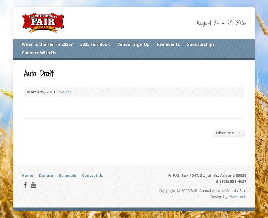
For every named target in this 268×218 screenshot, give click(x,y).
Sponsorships (201, 44)
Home (27, 175)
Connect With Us (39, 53)
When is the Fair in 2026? (47, 44)
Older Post (228, 132)
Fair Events (168, 44)
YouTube (33, 185)
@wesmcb (237, 196)
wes (68, 91)
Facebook (25, 185)
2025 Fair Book (95, 44)
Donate (46, 175)
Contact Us (92, 175)
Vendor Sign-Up (133, 44)
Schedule (67, 175)
